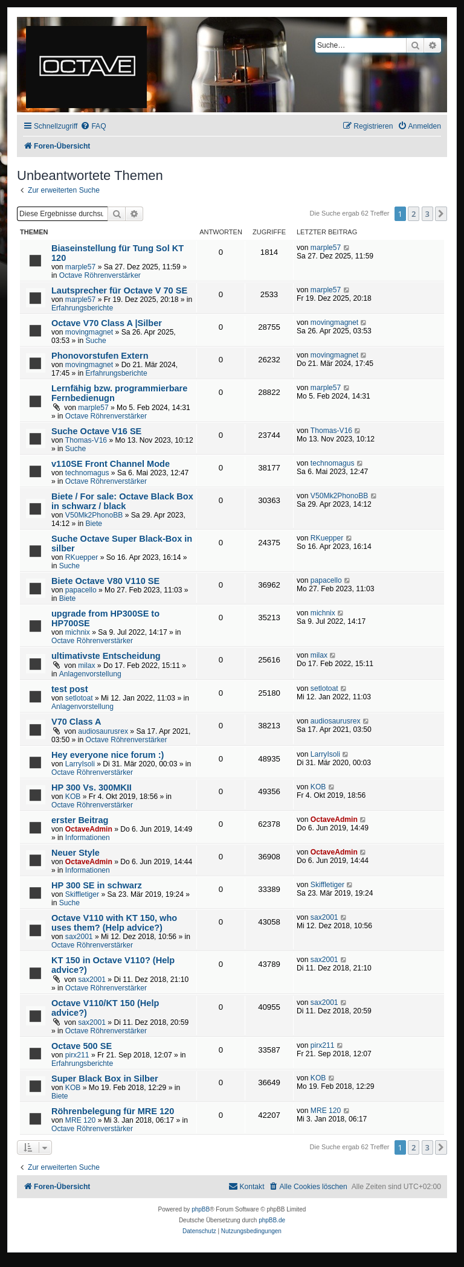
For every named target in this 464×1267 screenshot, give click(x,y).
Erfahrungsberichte (82, 308)
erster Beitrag (79, 820)
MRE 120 (80, 1120)
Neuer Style (75, 853)
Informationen (87, 837)
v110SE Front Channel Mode (110, 464)
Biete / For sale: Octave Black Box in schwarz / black (122, 501)
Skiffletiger (82, 894)
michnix (77, 632)
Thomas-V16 (86, 440)
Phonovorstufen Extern (100, 356)
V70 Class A (76, 722)
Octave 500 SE (81, 1046)
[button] (441, 214)
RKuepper (81, 557)
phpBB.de (272, 1220)
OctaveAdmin (88, 829)
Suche (95, 340)
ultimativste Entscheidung (106, 656)
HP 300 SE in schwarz (96, 885)
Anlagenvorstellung (90, 674)
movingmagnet (89, 332)
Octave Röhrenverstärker (100, 275)
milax (86, 665)
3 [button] (427, 213)
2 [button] (413, 213)
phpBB (201, 1209)
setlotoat (79, 698)
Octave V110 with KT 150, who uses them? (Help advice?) (114, 922)
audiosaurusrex (103, 731)
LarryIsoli (80, 764)
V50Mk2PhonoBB (94, 515)
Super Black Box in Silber (104, 1078)
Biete (93, 523)
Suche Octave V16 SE (96, 431)
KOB (73, 796)
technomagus (87, 473)
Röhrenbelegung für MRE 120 (112, 1111)
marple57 (80, 267)
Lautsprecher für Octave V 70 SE (119, 290)
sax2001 (79, 936)
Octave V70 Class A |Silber (106, 323)
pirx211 (77, 1055)
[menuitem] (93, 126)
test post (69, 689)
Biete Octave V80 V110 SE (105, 581)
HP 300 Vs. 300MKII (91, 787)
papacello (81, 590)
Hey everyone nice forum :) (107, 755)
